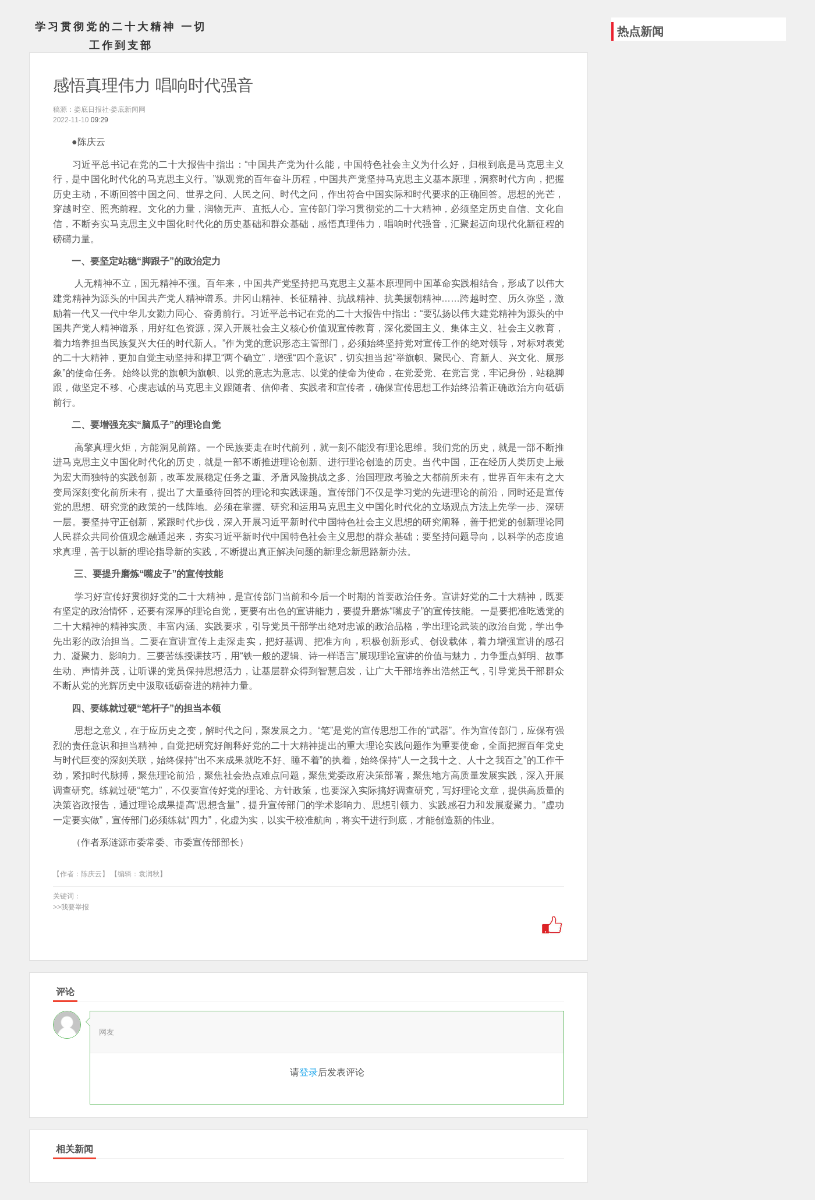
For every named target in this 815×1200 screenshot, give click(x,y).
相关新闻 (74, 1149)
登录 (308, 1072)
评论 (65, 992)
